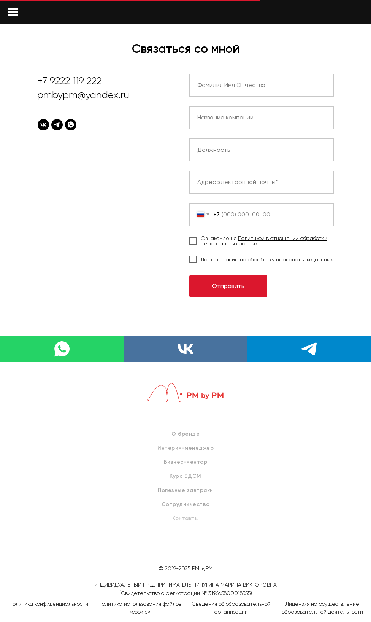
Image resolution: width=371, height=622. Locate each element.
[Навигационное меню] (13, 12)
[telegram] (57, 124)
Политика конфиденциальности (48, 604)
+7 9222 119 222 (69, 80)
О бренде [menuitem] (185, 434)
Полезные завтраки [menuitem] (185, 490)
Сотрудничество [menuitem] (186, 504)
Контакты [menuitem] (185, 518)
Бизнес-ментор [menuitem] (186, 462)
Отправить (228, 286)
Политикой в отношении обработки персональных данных (264, 241)
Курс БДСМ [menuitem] (185, 476)
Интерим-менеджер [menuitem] (185, 448)
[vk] (43, 124)
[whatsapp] (70, 124)
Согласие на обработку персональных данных (273, 259)
